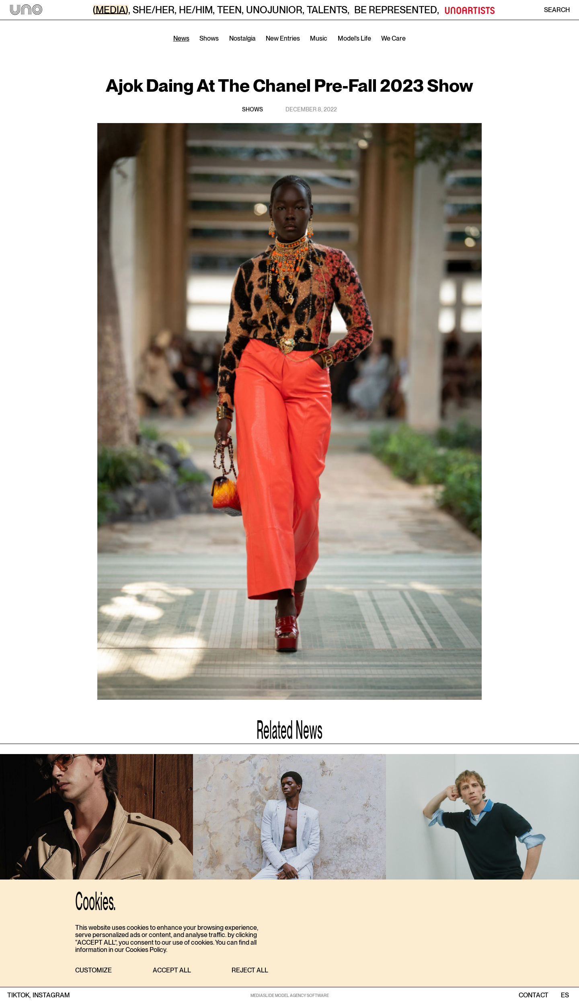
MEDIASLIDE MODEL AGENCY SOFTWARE (289, 995)
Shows (209, 38)
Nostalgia (242, 38)
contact (533, 995)
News (181, 38)
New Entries (283, 38)
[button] (93, 970)
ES (565, 995)
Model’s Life (354, 38)
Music (318, 38)
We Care (393, 38)
